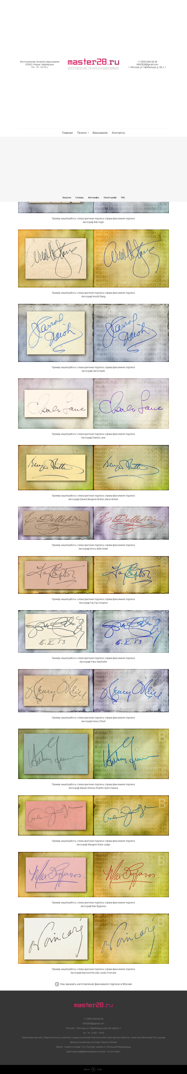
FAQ (123, 197)
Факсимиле (100, 132)
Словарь (79, 197)
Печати (82, 132)
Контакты (118, 132)
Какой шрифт (110, 197)
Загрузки (66, 197)
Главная (67, 132)
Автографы (93, 197)
